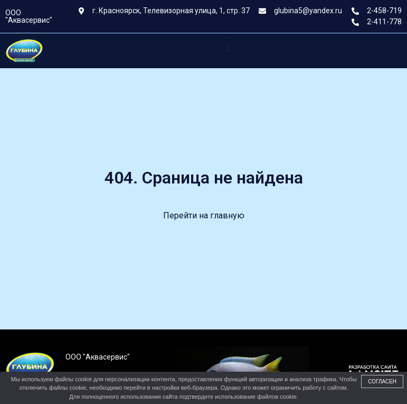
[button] (228, 48)
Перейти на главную (203, 215)
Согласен (382, 381)
